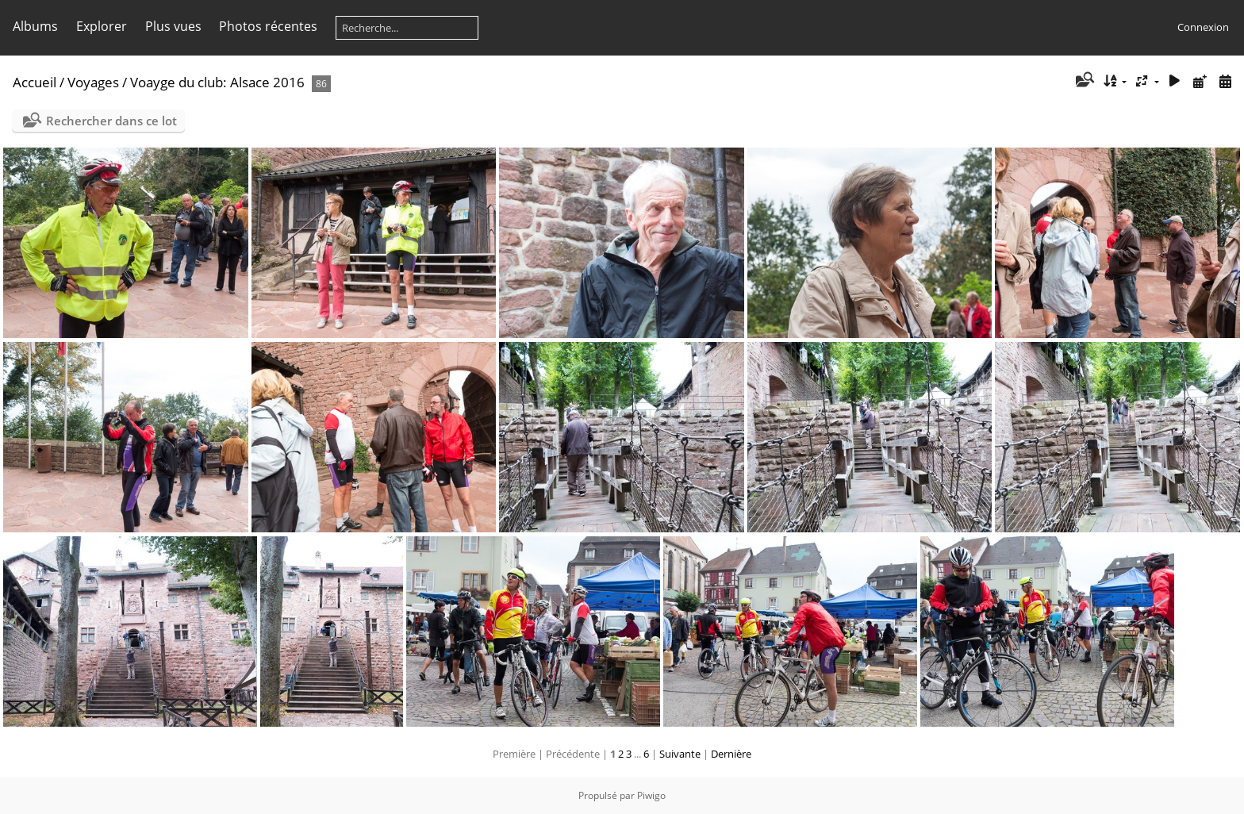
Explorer (101, 26)
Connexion (1203, 27)
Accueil (34, 82)
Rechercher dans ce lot (111, 121)
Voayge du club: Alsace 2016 (217, 82)
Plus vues (173, 26)
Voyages (93, 82)
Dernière (731, 754)
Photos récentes (268, 26)
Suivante (680, 754)
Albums (35, 26)
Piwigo (651, 795)
